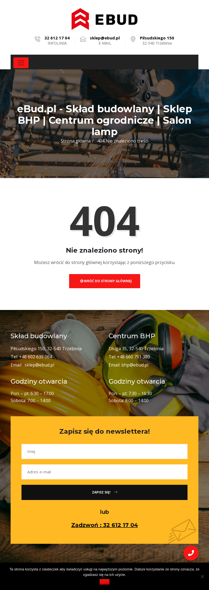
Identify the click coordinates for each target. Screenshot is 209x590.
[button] (191, 553)
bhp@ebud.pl (134, 365)
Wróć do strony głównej (106, 281)
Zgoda (105, 582)
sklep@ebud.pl (39, 365)
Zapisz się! (104, 492)
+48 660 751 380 (133, 357)
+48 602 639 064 (35, 357)
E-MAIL (105, 40)
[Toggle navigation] (21, 62)
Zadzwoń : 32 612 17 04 (104, 525)
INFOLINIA (57, 40)
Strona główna (76, 141)
